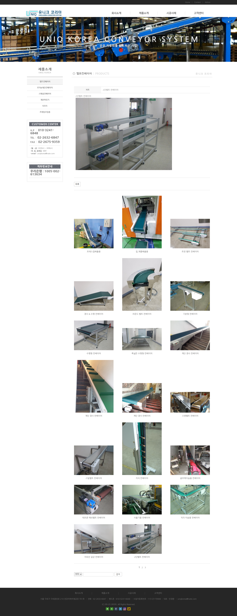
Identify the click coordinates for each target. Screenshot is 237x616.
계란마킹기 (44, 100)
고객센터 (199, 13)
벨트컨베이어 (45, 81)
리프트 (45, 106)
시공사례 (171, 13)
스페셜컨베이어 (45, 94)
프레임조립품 (45, 112)
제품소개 (144, 13)
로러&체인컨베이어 (45, 87)
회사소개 (116, 13)
